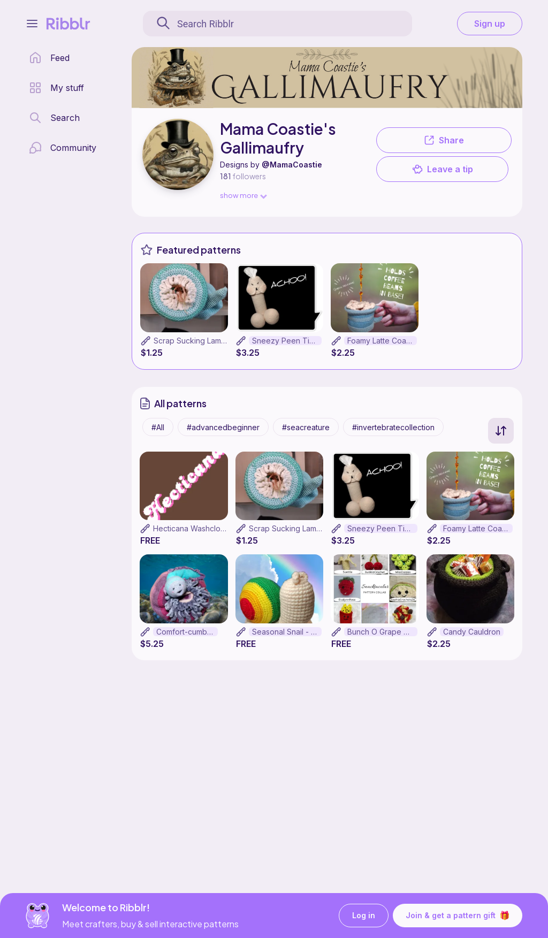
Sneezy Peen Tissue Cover (287, 340)
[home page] (49, 57)
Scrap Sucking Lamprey (196, 340)
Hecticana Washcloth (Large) (204, 528)
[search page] (54, 117)
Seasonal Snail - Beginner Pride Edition (287, 631)
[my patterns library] (56, 87)
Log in (363, 915)
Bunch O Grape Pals (382, 631)
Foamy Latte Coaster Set (382, 340)
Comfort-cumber (185, 631)
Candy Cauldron (471, 631)
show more (243, 195)
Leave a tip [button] (442, 169)
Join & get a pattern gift (457, 915)
